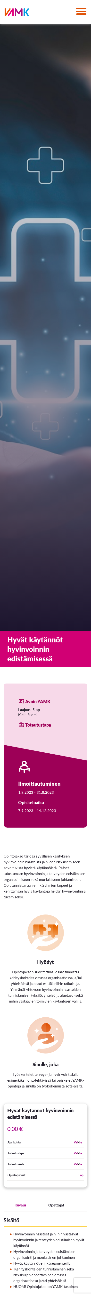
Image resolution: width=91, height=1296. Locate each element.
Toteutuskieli (16, 1164)
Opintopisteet (16, 1175)
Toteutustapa (16, 1153)
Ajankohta (14, 1142)
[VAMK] (17, 13)
